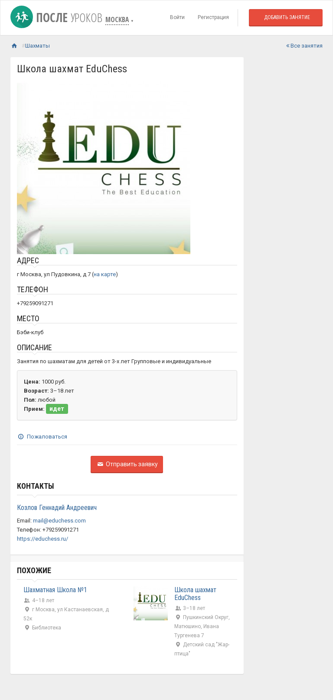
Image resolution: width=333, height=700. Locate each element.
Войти (177, 17)
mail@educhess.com (59, 520)
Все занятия (304, 45)
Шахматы (37, 45)
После (57, 17)
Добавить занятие (287, 17)
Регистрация (213, 17)
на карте (105, 274)
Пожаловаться (42, 436)
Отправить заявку (127, 464)
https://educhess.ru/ (42, 538)
